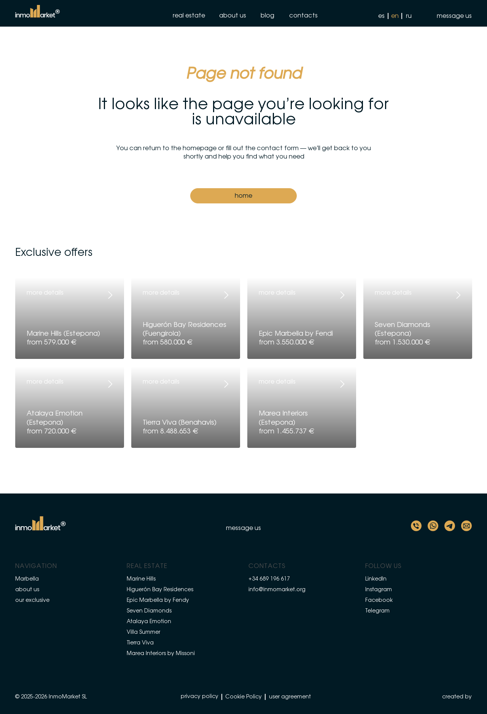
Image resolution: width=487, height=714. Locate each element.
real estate (189, 16)
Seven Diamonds (149, 611)
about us (232, 16)
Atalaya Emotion (149, 621)
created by (457, 697)
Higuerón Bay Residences (160, 589)
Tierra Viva (140, 643)
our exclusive (32, 600)
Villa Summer (143, 632)
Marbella (27, 579)
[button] (449, 16)
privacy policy (199, 696)
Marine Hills (141, 579)
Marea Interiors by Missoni (161, 653)
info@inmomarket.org (277, 589)
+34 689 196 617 (269, 579)
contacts (303, 16)
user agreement (290, 697)
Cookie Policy (243, 697)
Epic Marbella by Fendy (158, 600)
